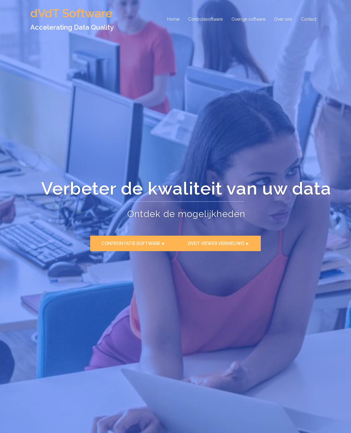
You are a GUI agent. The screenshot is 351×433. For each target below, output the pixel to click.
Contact (308, 19)
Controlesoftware (205, 19)
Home (173, 19)
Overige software (248, 19)
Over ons (283, 19)
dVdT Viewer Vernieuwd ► (219, 243)
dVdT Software (71, 13)
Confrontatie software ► (133, 243)
